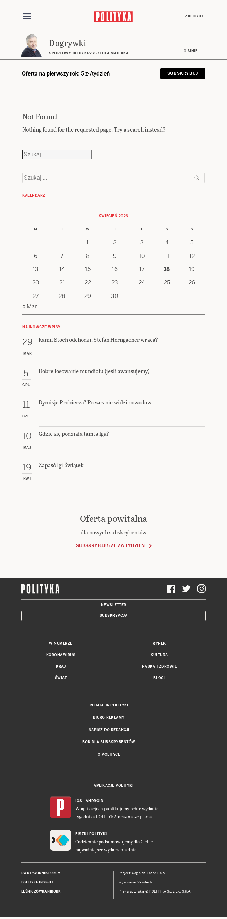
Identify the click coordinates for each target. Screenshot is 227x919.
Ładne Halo (156, 873)
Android (94, 801)
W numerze (61, 643)
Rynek (159, 643)
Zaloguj (194, 16)
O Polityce (109, 754)
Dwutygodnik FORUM (41, 873)
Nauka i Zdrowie (159, 666)
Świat (61, 678)
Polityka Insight (37, 882)
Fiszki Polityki (91, 834)
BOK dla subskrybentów (108, 742)
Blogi (159, 678)
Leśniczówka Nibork (40, 891)
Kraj (61, 666)
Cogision (138, 873)
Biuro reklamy (109, 717)
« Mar (29, 306)
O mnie (190, 51)
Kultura (159, 655)
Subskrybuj (182, 73)
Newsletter (113, 605)
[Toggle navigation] (26, 16)
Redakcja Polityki (109, 705)
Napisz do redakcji (109, 730)
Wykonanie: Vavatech (135, 882)
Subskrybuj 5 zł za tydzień (110, 546)
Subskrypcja (114, 615)
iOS (78, 801)
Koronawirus (61, 655)
